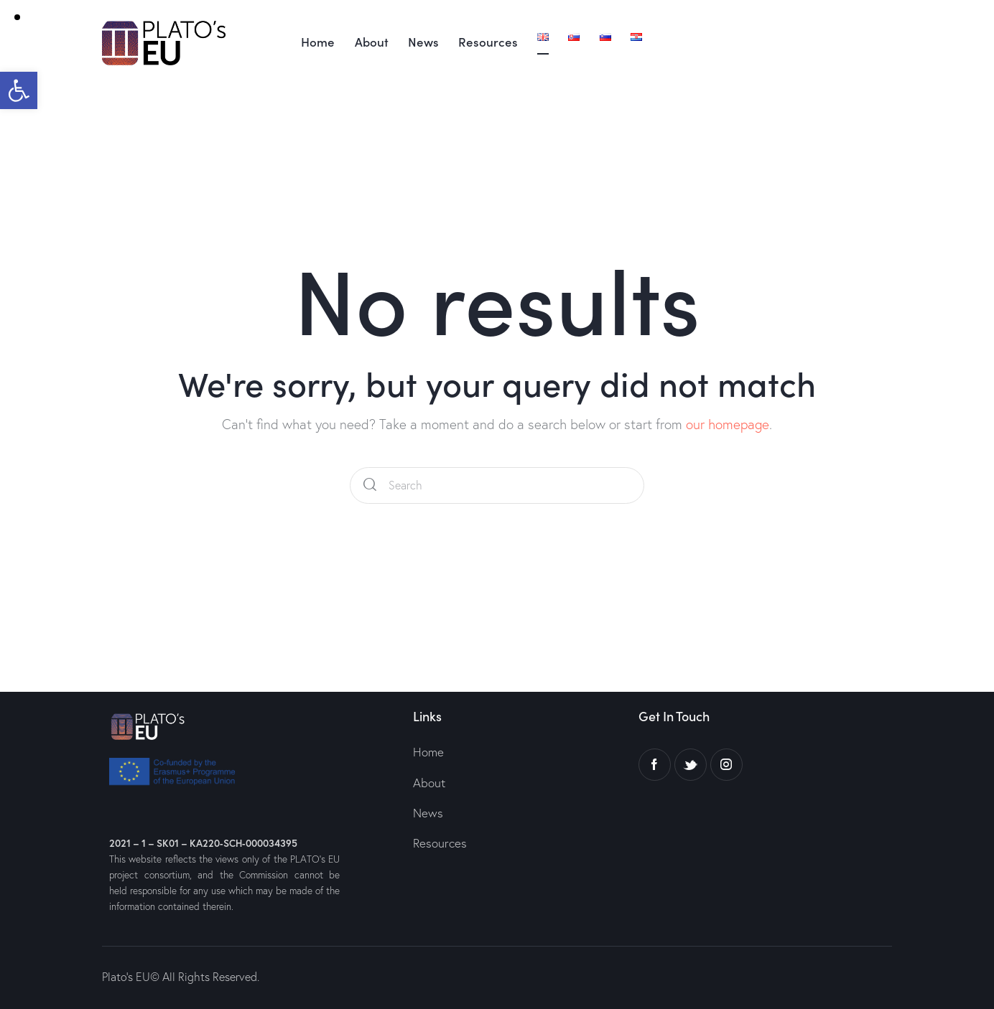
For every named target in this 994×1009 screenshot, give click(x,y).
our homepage (727, 424)
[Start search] (370, 485)
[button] (18, 90)
